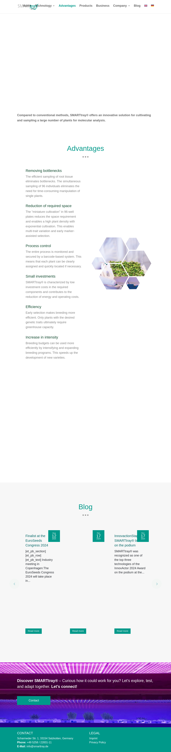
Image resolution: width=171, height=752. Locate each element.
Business (103, 8)
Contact (34, 700)
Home (27, 8)
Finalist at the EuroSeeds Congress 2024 (36, 540)
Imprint (93, 738)
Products (86, 8)
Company (120, 8)
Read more (33, 631)
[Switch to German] (152, 11)
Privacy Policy (97, 742)
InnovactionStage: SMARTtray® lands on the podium (128, 540)
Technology (43, 8)
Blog (137, 8)
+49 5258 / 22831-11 (39, 742)
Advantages (67, 8)
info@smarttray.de (37, 746)
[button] (160, 584)
